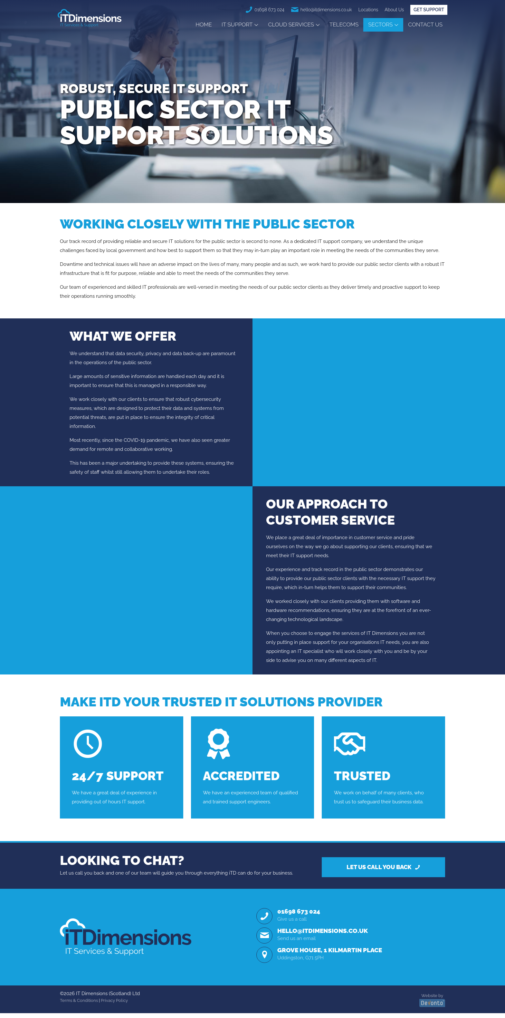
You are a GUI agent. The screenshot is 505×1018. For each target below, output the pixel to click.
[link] (125, 941)
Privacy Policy (114, 1005)
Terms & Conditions (79, 1005)
